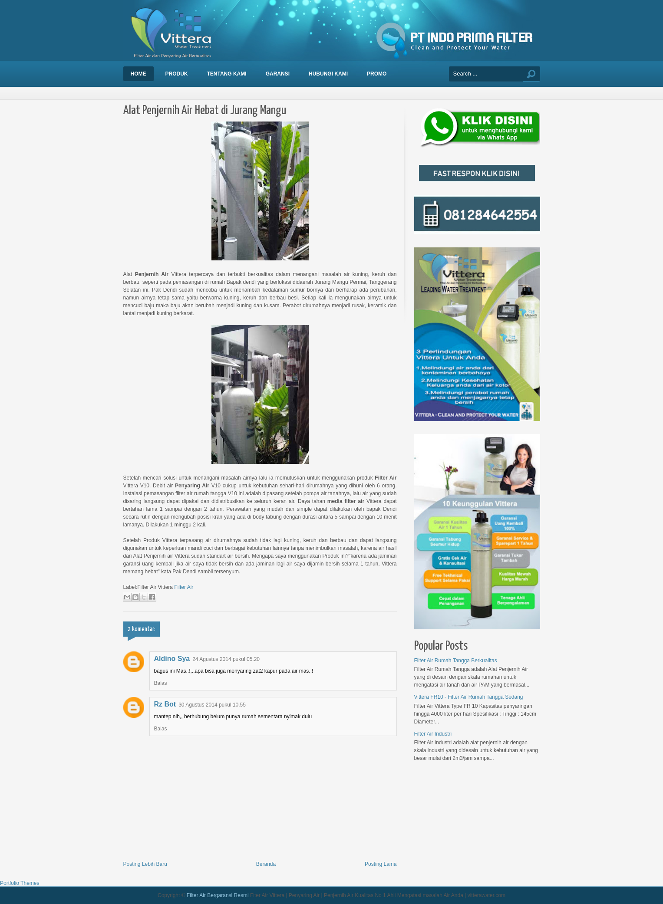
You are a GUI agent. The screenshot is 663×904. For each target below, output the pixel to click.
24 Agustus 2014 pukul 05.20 (226, 659)
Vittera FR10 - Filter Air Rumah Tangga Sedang (468, 697)
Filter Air (183, 587)
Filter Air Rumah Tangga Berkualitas (455, 660)
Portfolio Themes (20, 883)
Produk (176, 74)
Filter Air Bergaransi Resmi (218, 895)
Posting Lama (380, 864)
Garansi (278, 74)
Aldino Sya (172, 658)
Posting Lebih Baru (145, 864)
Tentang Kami (227, 74)
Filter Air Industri (433, 734)
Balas (160, 683)
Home (138, 74)
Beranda (266, 864)
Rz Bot (165, 704)
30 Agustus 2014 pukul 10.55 (212, 705)
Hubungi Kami (328, 74)
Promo (376, 74)
